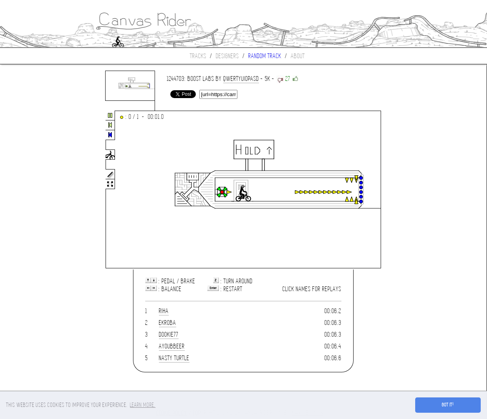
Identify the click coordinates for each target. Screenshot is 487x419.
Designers (227, 56)
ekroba (167, 323)
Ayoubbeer (172, 346)
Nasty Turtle (174, 358)
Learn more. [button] (142, 404)
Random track (264, 56)
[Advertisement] (33, 190)
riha (164, 311)
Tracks (198, 56)
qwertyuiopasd (241, 79)
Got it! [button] (448, 405)
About (298, 56)
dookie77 (169, 334)
